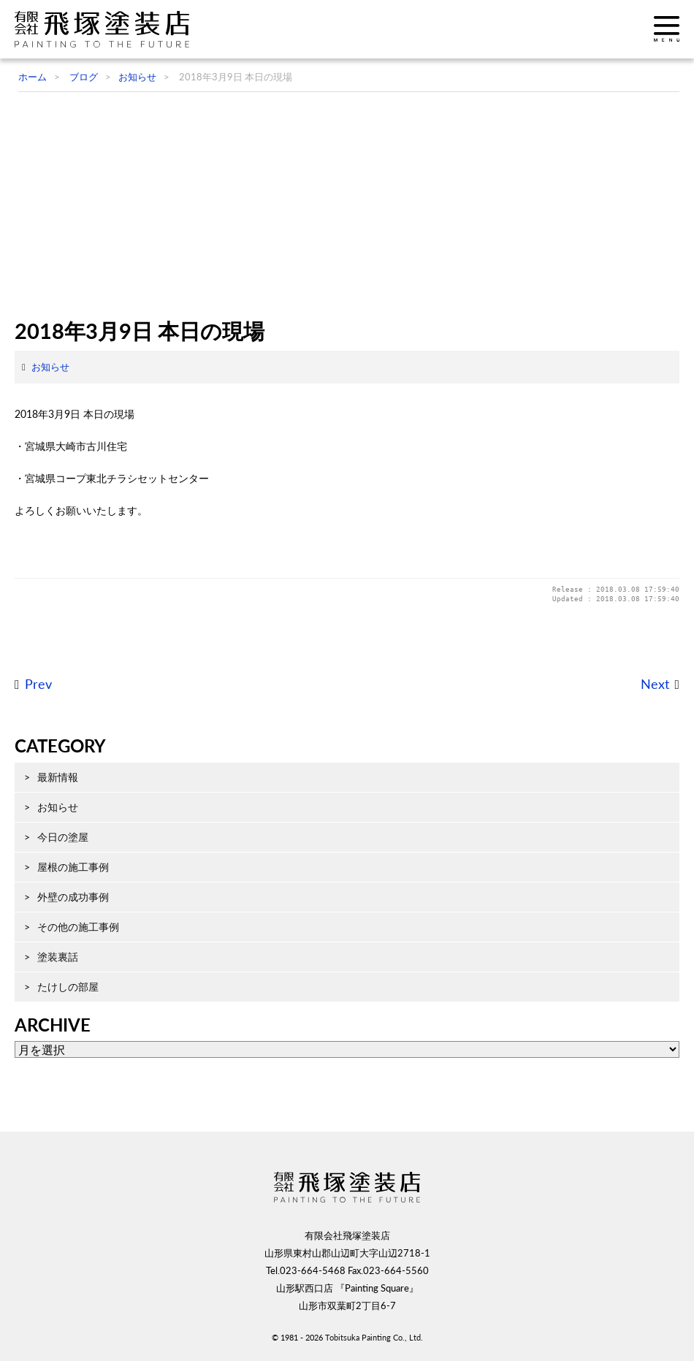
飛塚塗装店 (106, 29)
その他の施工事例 (78, 926)
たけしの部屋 (68, 986)
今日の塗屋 (62, 837)
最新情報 (57, 777)
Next (655, 684)
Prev (38, 684)
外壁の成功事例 (73, 897)
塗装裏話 (57, 956)
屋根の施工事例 (73, 867)
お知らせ (50, 367)
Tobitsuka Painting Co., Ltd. (374, 1337)
